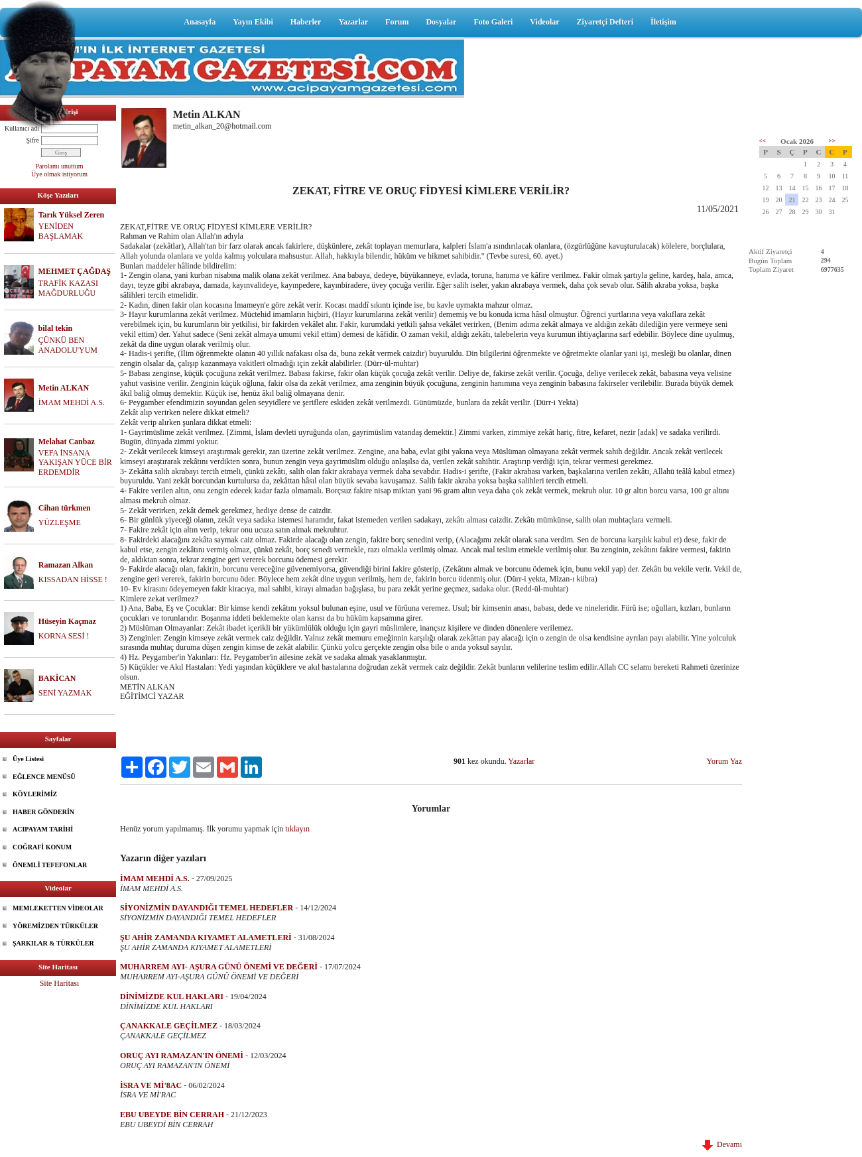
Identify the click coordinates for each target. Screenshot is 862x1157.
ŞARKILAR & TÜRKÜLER (53, 943)
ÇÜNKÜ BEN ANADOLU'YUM (68, 345)
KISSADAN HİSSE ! (72, 579)
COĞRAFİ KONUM (42, 847)
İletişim (663, 22)
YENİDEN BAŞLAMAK (60, 231)
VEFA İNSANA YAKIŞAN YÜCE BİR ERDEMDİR (75, 462)
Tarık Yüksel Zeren (71, 214)
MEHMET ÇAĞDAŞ (74, 271)
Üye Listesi (28, 758)
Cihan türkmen (64, 508)
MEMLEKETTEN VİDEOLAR (58, 908)
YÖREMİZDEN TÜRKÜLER (55, 926)
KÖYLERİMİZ (35, 794)
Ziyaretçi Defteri (605, 22)
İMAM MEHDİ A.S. (71, 402)
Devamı (722, 1144)
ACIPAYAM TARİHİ (43, 829)
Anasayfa (200, 22)
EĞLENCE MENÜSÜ (44, 776)
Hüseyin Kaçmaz (67, 621)
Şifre (33, 140)
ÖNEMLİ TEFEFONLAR (50, 865)
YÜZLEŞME (59, 522)
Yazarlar (353, 22)
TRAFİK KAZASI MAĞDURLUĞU (68, 288)
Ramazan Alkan (65, 565)
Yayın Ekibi (253, 22)
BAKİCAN (57, 678)
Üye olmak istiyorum (59, 174)
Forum (396, 22)
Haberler (306, 22)
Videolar (544, 22)
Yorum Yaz (724, 761)
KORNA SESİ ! (64, 635)
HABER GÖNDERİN (43, 812)
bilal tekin (55, 328)
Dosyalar (441, 22)
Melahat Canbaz (66, 441)
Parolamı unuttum (60, 166)
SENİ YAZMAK (65, 693)
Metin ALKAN (63, 388)
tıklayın (297, 828)
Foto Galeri (493, 22)
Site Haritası (60, 983)
